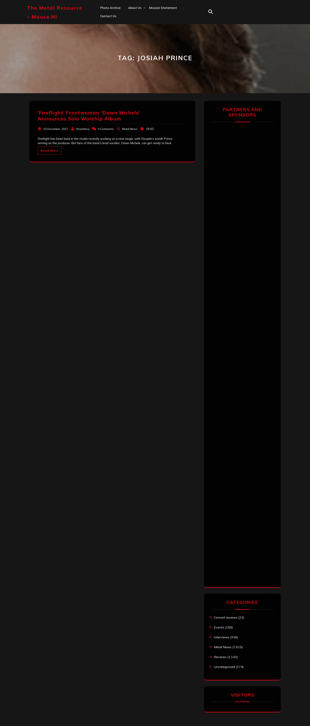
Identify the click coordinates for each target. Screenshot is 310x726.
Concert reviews (225, 617)
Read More (50, 150)
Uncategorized (224, 667)
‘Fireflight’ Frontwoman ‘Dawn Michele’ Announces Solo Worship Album (89, 116)
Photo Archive (110, 8)
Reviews (220, 657)
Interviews (221, 637)
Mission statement (163, 8)
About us (135, 8)
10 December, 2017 (55, 129)
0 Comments (106, 129)
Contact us (108, 16)
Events (219, 627)
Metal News (129, 129)
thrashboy (82, 129)
